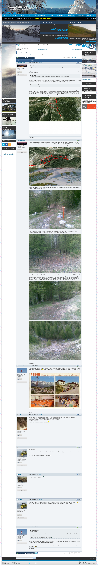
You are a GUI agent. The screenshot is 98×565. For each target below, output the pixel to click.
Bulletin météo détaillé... (8, 154)
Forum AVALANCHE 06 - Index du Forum (25, 54)
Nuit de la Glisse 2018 (87, 65)
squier (19, 474)
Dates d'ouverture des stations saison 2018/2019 (89, 58)
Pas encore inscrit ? (77, 49)
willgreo (20, 447)
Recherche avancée (42, 49)
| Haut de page (92, 558)
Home (28, 45)
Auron (36, 54)
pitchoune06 (21, 365)
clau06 (19, 414)
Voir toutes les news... (87, 79)
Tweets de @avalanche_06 (88, 85)
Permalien (40, 62)
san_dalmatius (21, 62)
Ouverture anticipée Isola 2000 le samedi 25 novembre (89, 73)
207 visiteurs (87, 18)
